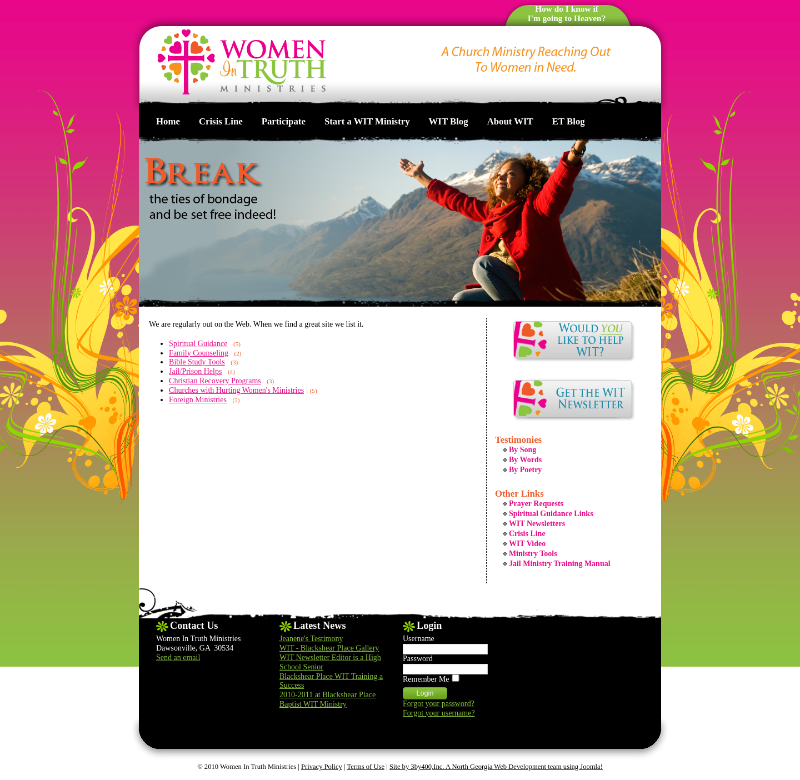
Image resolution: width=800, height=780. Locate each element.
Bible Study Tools (197, 362)
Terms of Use (365, 767)
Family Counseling (198, 353)
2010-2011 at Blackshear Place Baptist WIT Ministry (327, 699)
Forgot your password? (438, 703)
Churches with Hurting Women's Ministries (236, 390)
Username (418, 638)
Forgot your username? (439, 713)
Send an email (178, 657)
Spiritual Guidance (198, 343)
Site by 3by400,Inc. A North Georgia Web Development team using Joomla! (496, 767)
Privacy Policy (321, 767)
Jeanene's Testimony (311, 638)
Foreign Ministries (198, 400)
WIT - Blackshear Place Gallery (329, 648)
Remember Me (426, 679)
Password (418, 658)
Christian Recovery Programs (215, 381)
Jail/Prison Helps (195, 371)
